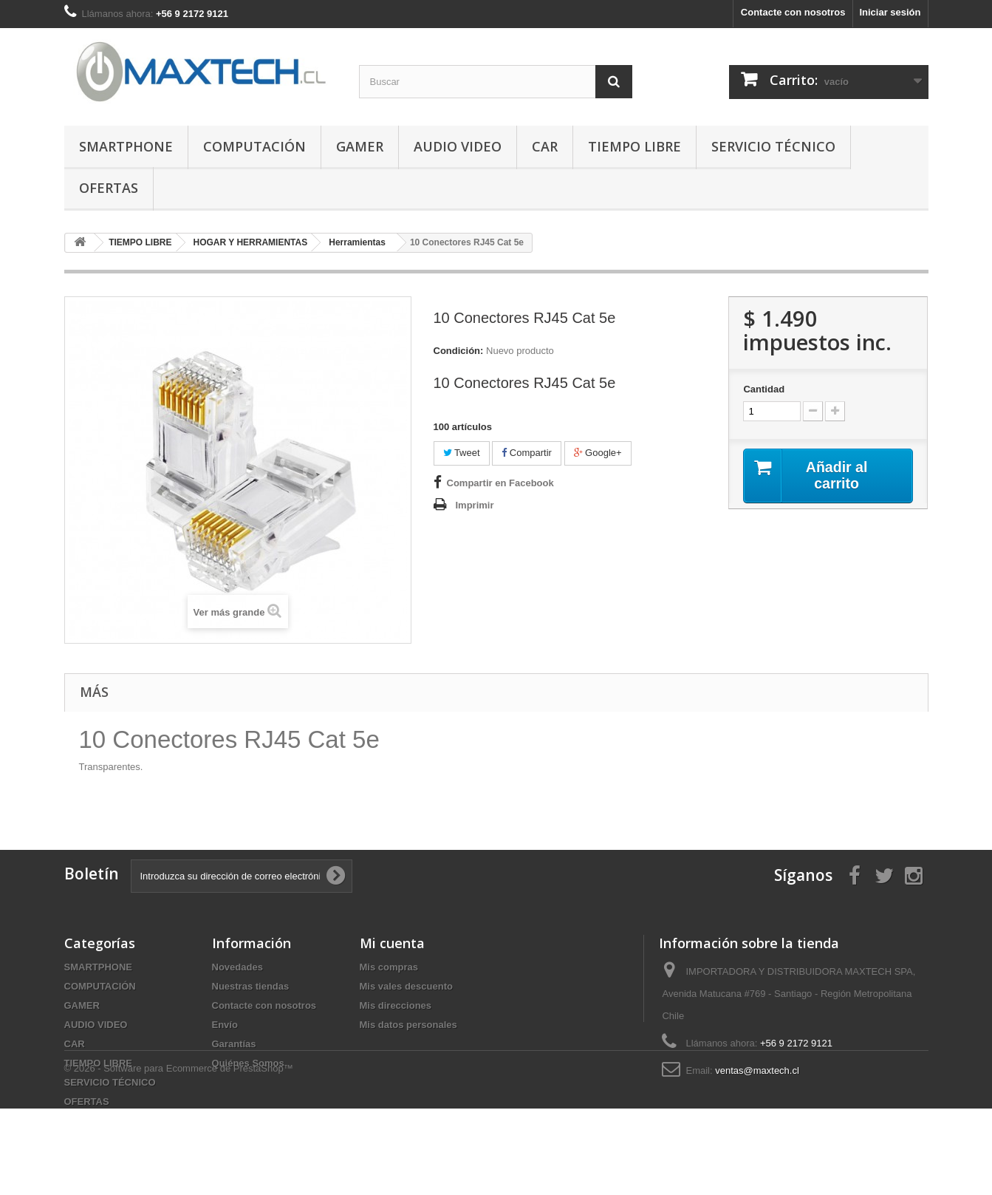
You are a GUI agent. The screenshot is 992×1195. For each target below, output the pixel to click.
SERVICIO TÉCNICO (773, 146)
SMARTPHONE (126, 146)
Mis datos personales (408, 1024)
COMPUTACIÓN (254, 146)
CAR (545, 146)
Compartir (527, 452)
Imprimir (475, 505)
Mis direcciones (396, 1005)
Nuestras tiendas (251, 986)
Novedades (237, 967)
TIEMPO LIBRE (634, 146)
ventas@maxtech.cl (757, 1070)
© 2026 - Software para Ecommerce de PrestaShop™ (178, 1154)
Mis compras (389, 967)
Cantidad (763, 389)
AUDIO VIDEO (458, 146)
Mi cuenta (392, 943)
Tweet (461, 452)
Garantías (234, 1043)
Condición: (459, 350)
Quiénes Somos (248, 1063)
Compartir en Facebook (500, 482)
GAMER (359, 146)
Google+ (598, 452)
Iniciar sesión (889, 12)
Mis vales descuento (406, 986)
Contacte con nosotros (793, 12)
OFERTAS (108, 188)
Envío (225, 1024)
